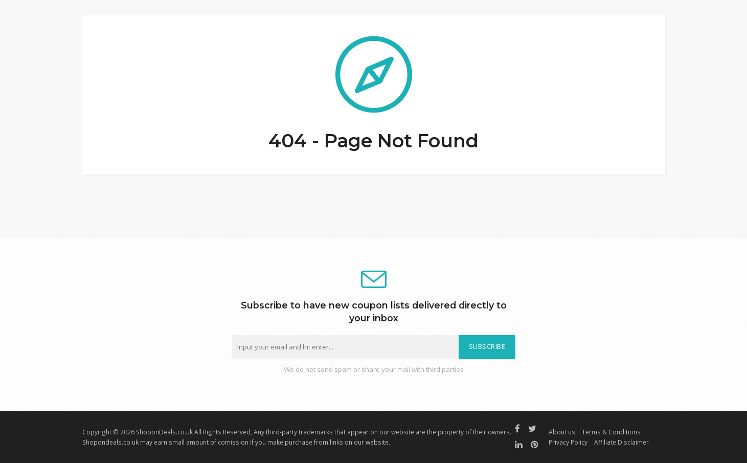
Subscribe (487, 346)
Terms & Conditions (611, 432)
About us (562, 432)
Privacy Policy (568, 442)
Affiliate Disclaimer (621, 442)
